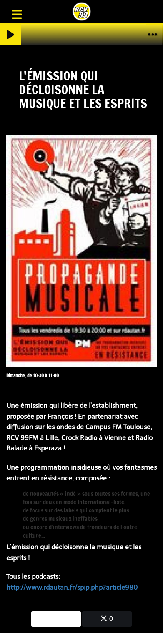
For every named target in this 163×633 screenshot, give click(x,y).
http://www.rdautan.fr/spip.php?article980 (72, 587)
